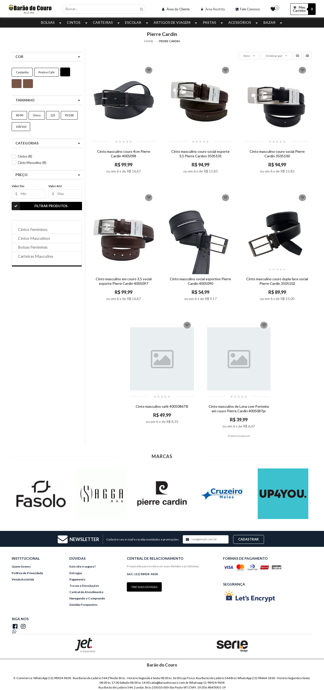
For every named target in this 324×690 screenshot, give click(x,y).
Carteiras (107, 22)
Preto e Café (46, 72)
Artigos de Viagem (176, 22)
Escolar (137, 22)
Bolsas (52, 22)
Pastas (213, 22)
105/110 (21, 126)
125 (52, 115)
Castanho (22, 72)
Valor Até (55, 186)
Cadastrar (248, 539)
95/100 (69, 115)
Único (36, 115)
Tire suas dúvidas (144, 587)
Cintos (77, 22)
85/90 (19, 115)
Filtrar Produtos (40, 206)
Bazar (273, 22)
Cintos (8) (25, 156)
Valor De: (18, 186)
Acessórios (243, 22)
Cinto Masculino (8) (32, 163)
